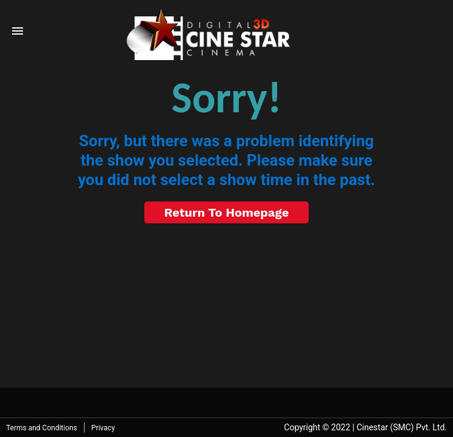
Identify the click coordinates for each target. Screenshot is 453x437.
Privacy (103, 428)
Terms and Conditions (41, 428)
